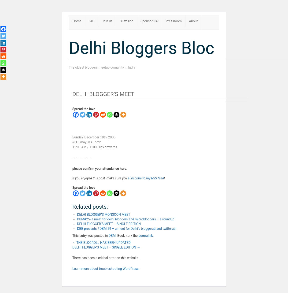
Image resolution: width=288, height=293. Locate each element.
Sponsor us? (149, 21)
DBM (112, 235)
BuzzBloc (126, 21)
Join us (107, 21)
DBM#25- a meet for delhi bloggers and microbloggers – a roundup (125, 219)
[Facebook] (76, 115)
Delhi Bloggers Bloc (141, 48)
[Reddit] (103, 115)
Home (77, 21)
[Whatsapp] (110, 115)
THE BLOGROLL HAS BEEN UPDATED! (101, 243)
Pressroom (174, 21)
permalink (145, 235)
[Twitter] (82, 115)
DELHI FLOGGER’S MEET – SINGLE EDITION (109, 224)
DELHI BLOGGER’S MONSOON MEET (103, 214)
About (193, 21)
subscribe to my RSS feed (146, 178)
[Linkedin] (89, 115)
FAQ (92, 21)
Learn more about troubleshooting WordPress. (106, 269)
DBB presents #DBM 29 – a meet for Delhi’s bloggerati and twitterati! (126, 228)
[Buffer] (116, 115)
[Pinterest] (96, 115)
